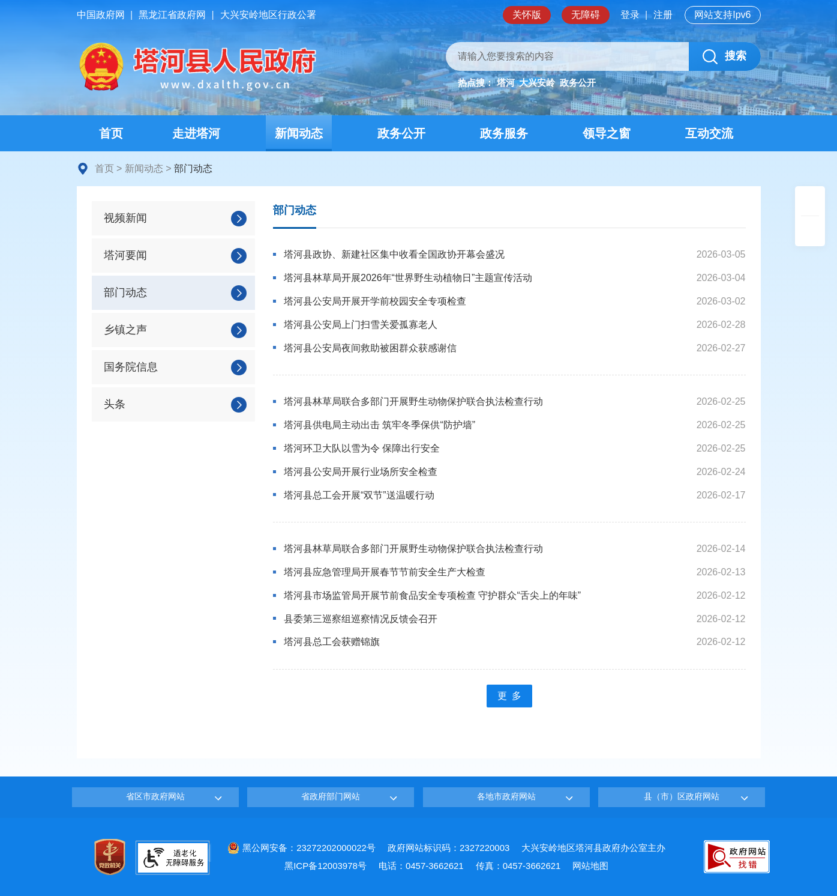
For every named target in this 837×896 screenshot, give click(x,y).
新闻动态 (144, 168)
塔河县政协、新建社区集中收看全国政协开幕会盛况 (394, 254)
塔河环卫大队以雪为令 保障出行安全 (362, 448)
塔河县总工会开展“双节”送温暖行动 (359, 495)
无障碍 (585, 15)
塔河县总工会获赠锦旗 (332, 642)
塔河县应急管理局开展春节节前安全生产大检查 (384, 572)
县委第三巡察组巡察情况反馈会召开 (360, 619)
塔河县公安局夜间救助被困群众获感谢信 (370, 348)
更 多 (509, 696)
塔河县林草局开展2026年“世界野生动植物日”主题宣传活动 (408, 278)
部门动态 (294, 210)
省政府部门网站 (330, 796)
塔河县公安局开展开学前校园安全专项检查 (375, 301)
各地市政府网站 (506, 796)
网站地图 (590, 866)
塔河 (506, 82)
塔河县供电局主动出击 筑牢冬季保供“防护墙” (379, 425)
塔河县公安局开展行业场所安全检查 (360, 472)
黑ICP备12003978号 (325, 866)
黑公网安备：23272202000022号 (301, 848)
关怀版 (526, 15)
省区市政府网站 (155, 796)
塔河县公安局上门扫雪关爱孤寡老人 (360, 324)
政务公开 (578, 82)
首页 (104, 168)
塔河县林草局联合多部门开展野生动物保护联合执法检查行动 (413, 401)
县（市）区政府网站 (681, 796)
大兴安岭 (537, 82)
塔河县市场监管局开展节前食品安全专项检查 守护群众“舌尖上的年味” (432, 595)
